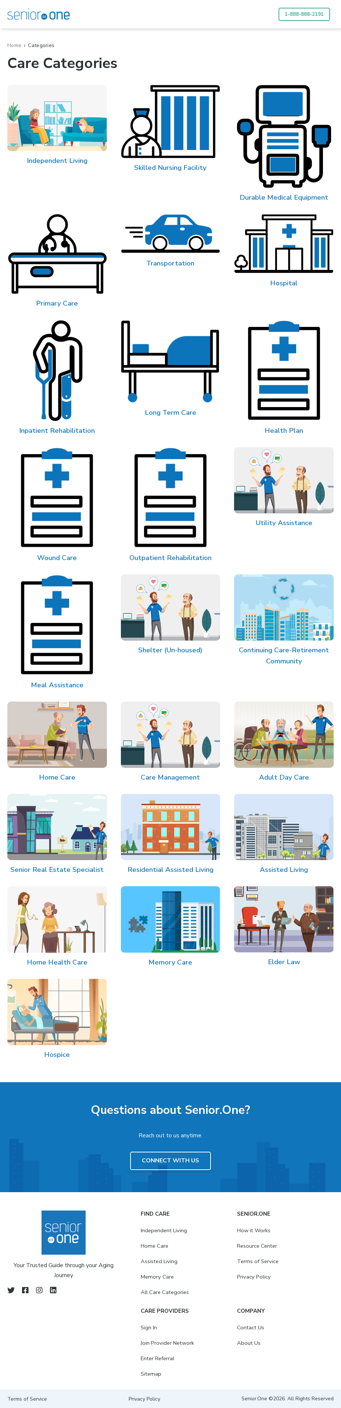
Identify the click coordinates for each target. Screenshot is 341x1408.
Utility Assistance (284, 523)
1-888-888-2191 (303, 14)
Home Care (57, 777)
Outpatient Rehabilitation (170, 558)
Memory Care (170, 962)
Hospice (57, 1054)
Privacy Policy (251, 1276)
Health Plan (284, 430)
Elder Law (284, 962)
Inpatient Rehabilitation (57, 430)
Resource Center (255, 1246)
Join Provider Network (163, 1343)
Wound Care (57, 558)
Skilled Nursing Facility (170, 167)
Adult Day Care (284, 777)
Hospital (284, 283)
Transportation (170, 263)
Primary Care (57, 303)
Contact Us (248, 1327)
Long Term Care (170, 412)
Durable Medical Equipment (284, 197)
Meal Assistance (57, 685)
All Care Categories (160, 1292)
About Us (246, 1343)
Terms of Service (255, 1261)
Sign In (144, 1327)
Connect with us (170, 1161)
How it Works (252, 1230)
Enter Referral (153, 1358)
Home (14, 45)
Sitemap (146, 1373)
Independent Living (57, 160)
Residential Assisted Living (170, 869)
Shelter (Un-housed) (170, 650)
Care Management (170, 777)
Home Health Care (57, 962)
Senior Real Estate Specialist (57, 869)
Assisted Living (284, 869)
